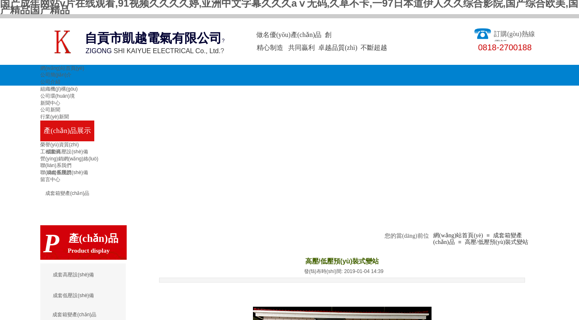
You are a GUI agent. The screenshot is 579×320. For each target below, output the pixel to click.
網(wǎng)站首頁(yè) (62, 68)
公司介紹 (50, 82)
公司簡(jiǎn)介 (55, 75)
